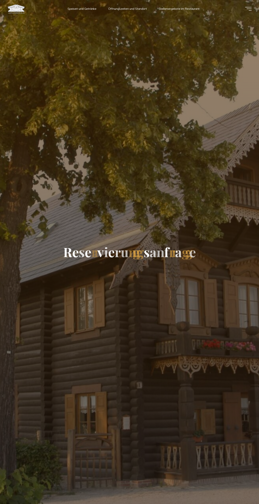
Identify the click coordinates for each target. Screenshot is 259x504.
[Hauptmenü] (248, 9)
